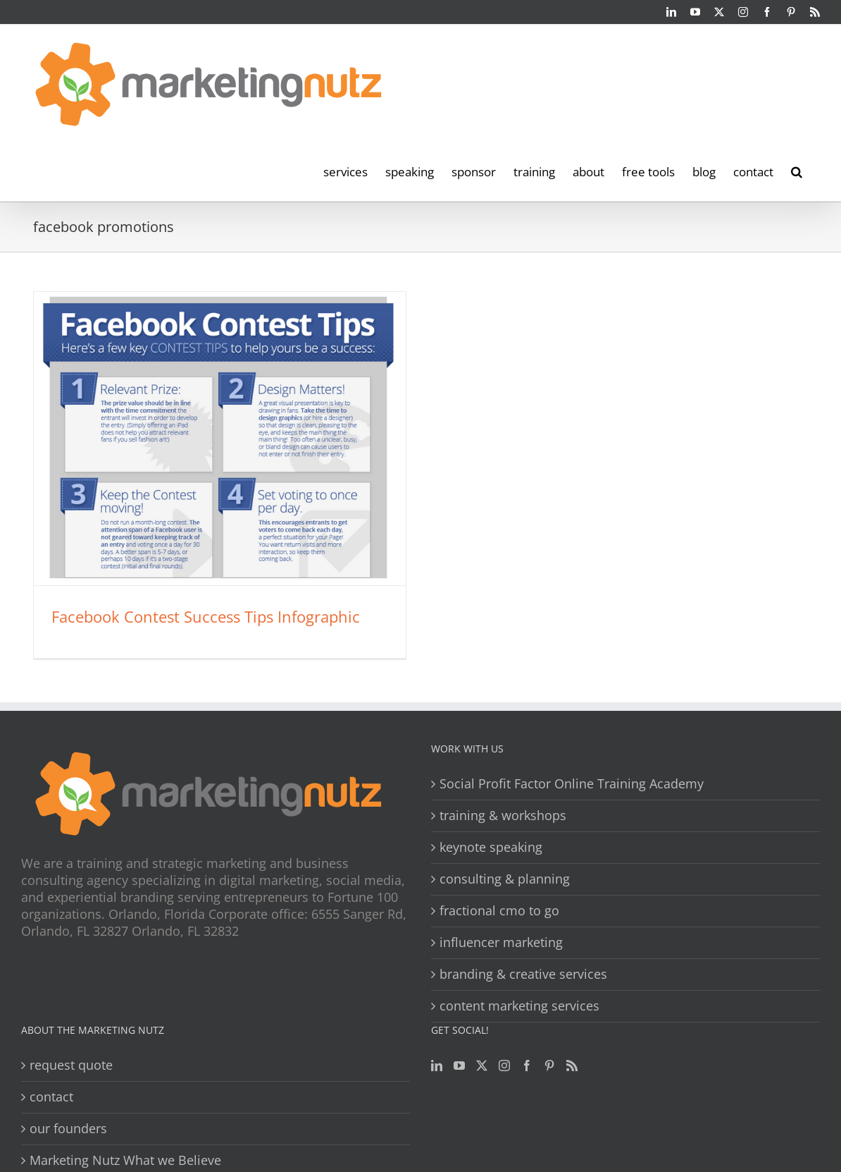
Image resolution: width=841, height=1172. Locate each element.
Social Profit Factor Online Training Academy (572, 784)
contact (51, 1097)
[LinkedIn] (436, 1065)
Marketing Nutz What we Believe (125, 1160)
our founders (68, 1129)
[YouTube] (459, 1065)
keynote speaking (491, 847)
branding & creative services (523, 974)
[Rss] (572, 1065)
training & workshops (503, 815)
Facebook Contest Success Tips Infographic (205, 616)
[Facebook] (526, 1065)
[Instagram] (504, 1065)
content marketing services (519, 1006)
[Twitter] (481, 1065)
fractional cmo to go (499, 911)
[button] (796, 170)
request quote (71, 1065)
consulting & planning (505, 879)
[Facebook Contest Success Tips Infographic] (220, 438)
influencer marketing (501, 942)
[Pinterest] (549, 1065)
